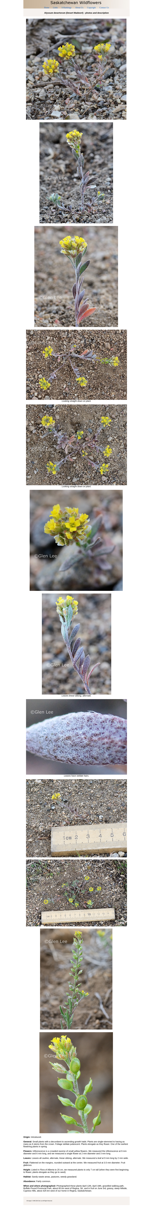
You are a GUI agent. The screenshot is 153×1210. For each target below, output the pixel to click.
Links (55, 7)
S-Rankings (66, 7)
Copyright (91, 7)
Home (46, 7)
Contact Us (104, 7)
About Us (79, 7)
